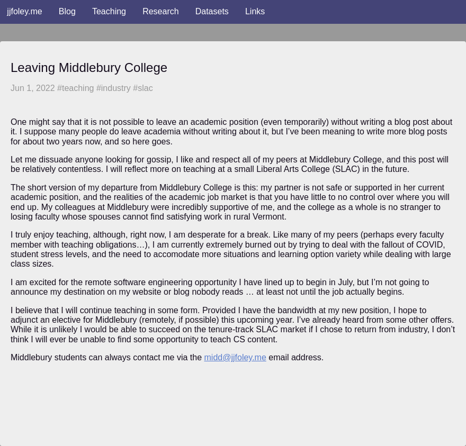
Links (255, 11)
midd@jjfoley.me (235, 357)
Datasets (212, 11)
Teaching (109, 11)
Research (160, 11)
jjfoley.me (24, 11)
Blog (67, 11)
